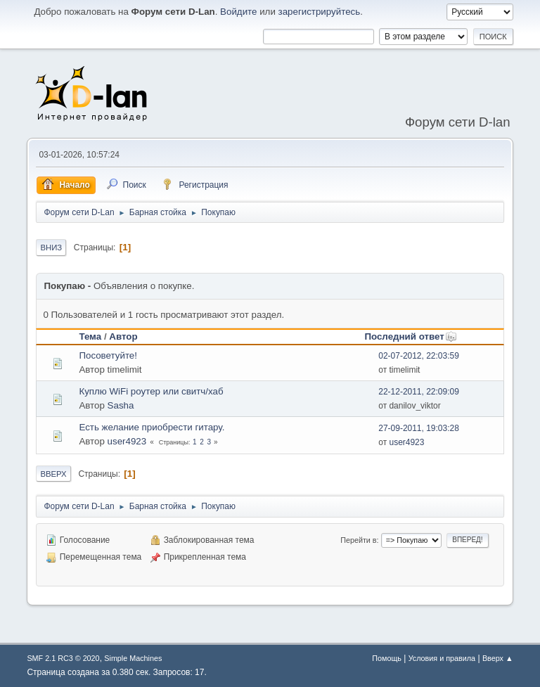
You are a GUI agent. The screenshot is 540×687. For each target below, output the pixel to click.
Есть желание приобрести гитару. (151, 427)
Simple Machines (133, 658)
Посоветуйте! (108, 355)
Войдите (238, 11)
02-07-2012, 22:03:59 (418, 356)
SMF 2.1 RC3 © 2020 (63, 658)
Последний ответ (410, 336)
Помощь (386, 658)
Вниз (51, 247)
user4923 (127, 441)
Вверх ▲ (497, 658)
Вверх (53, 474)
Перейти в (358, 540)
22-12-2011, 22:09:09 (418, 392)
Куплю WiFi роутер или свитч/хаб (151, 391)
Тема (90, 336)
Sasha (121, 405)
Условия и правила (442, 658)
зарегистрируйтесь (319, 11)
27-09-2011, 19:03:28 (418, 428)
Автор (123, 336)
